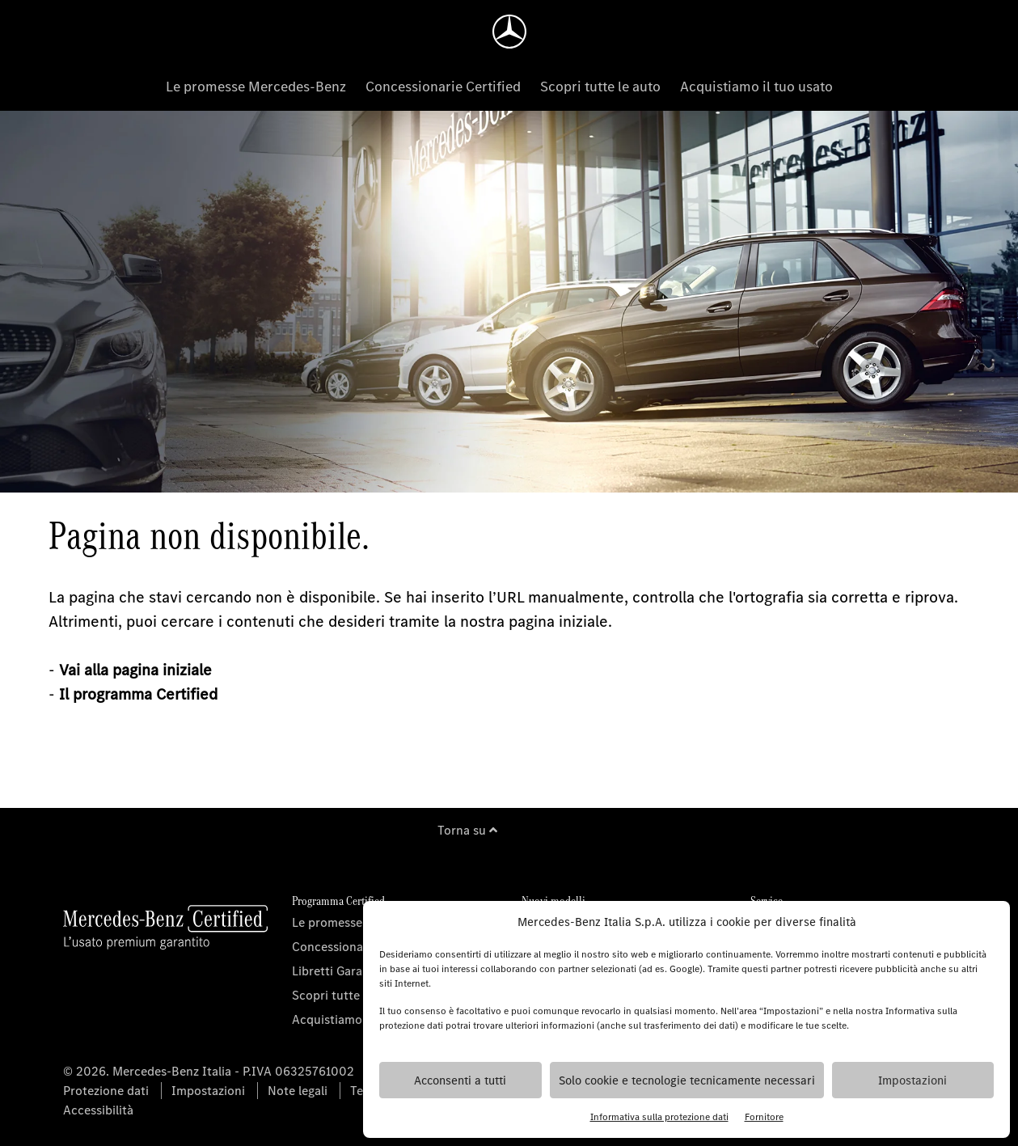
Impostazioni (912, 1080)
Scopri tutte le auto (600, 86)
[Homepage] (509, 31)
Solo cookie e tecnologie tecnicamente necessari (687, 1080)
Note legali (297, 1090)
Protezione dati (106, 1090)
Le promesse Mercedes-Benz (256, 86)
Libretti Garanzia (338, 970)
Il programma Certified (138, 694)
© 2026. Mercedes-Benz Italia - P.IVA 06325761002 (208, 1071)
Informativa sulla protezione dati (659, 1116)
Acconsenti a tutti (460, 1080)
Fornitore (764, 1116)
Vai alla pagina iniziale (135, 670)
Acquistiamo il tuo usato (756, 86)
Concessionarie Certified (443, 86)
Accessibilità (98, 1110)
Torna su (467, 830)
